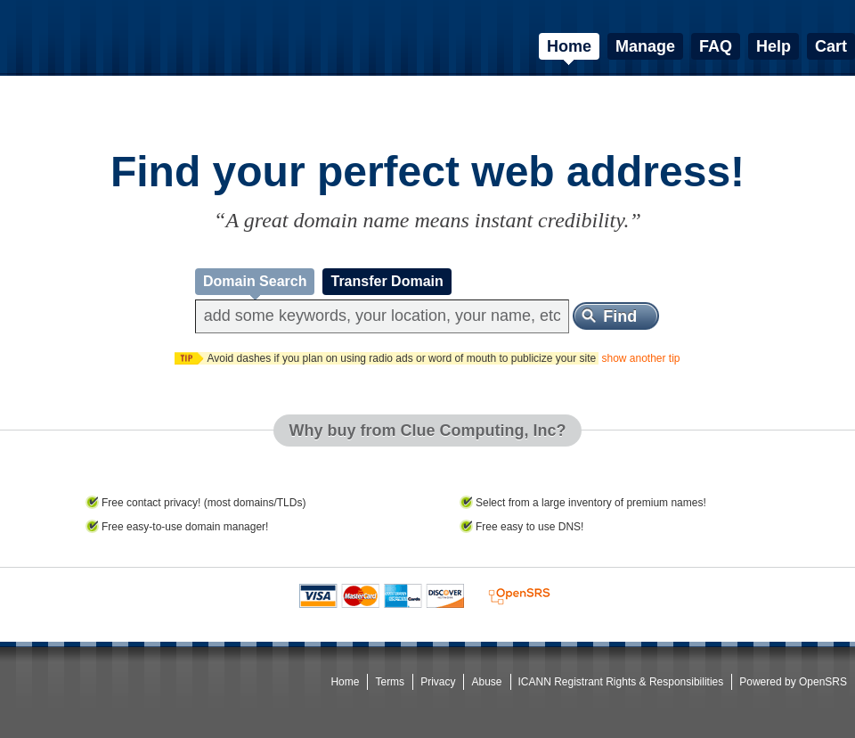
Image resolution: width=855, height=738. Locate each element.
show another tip (640, 358)
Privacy (437, 682)
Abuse (486, 682)
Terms (389, 682)
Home (344, 682)
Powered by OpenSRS (793, 682)
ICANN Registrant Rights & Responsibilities (621, 682)
